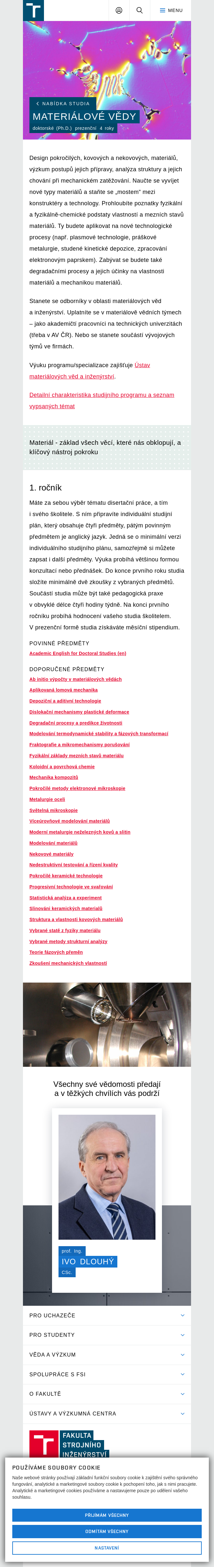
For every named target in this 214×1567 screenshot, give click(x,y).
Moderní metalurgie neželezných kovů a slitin (80, 832)
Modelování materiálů (53, 843)
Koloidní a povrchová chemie (62, 766)
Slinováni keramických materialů (65, 908)
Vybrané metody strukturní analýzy (68, 941)
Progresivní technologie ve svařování (71, 886)
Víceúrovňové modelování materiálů (69, 821)
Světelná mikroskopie (53, 810)
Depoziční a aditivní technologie (65, 701)
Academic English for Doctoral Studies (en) (77, 653)
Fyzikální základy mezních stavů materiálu (76, 755)
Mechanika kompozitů (53, 777)
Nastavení (107, 1547)
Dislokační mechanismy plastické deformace (79, 712)
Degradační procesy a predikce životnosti (75, 723)
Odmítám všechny (107, 1531)
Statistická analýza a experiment (65, 897)
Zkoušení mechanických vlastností (68, 963)
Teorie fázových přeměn (56, 952)
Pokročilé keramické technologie (66, 875)
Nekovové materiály (51, 854)
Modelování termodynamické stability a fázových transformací (98, 733)
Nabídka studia (63, 103)
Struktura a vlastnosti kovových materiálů (76, 919)
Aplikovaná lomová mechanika (63, 690)
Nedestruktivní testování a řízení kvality (73, 864)
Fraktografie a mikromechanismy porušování (79, 744)
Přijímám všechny (107, 1515)
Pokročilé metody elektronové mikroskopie (77, 788)
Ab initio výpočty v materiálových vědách (75, 679)
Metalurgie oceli (47, 799)
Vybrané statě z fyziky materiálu (65, 930)
